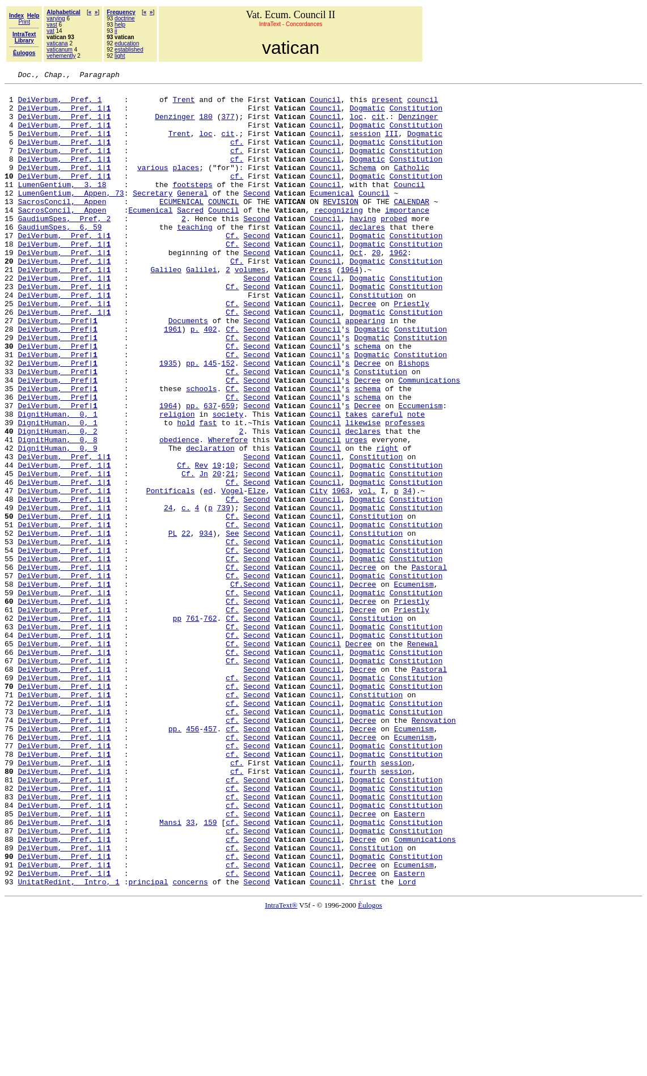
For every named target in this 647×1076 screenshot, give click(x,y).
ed (208, 574)
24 (168, 594)
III (391, 145)
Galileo (165, 308)
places (185, 186)
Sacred (190, 237)
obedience (179, 512)
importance (407, 237)
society (228, 482)
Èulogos (370, 1066)
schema (367, 400)
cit (378, 125)
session (365, 145)
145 (210, 421)
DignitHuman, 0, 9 (57, 523)
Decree (363, 349)
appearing (365, 370)
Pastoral (429, 665)
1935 (168, 421)
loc (356, 125)
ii (116, 31)
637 (210, 472)
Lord (407, 1043)
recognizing (338, 237)
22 (186, 625)
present (387, 104)
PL (172, 625)
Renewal (422, 757)
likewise (362, 492)
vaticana (56, 43)
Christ (363, 1043)
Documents (188, 370)
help (120, 25)
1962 (398, 288)
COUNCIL (223, 227)
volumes (250, 308)
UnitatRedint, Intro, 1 (68, 1043)
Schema (363, 186)
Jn (203, 553)
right (387, 523)
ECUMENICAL (181, 227)
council (422, 104)
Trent (183, 104)
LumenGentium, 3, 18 (62, 206)
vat (50, 31)
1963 (340, 574)
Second (256, 216)
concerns (190, 1043)
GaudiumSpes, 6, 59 (60, 257)
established (129, 49)
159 (210, 972)
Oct (356, 288)
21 (230, 553)
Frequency (121, 12)
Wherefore (228, 512)
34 (407, 574)
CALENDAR (411, 227)
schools (201, 451)
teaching (194, 257)
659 (227, 472)
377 (227, 125)
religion (176, 482)
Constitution (416, 114)
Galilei (201, 308)
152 (227, 421)
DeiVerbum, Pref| (57, 370)
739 (223, 594)
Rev (201, 543)
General (192, 216)
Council (325, 104)
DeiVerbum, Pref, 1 (60, 104)
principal (148, 1043)
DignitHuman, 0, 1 (57, 482)
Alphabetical (63, 12)
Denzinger (174, 125)
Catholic (411, 186)
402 (210, 380)
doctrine (125, 18)
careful (387, 482)
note (416, 482)
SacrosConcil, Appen (62, 227)
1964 (349, 308)
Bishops (413, 421)
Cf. (232, 267)
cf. (236, 155)
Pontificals (170, 574)
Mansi (170, 972)
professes (405, 492)
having (363, 247)
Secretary (152, 216)
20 (376, 288)
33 (190, 972)
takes (356, 482)
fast (208, 492)
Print (24, 22)
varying (55, 18)
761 (192, 727)
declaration (210, 523)
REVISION (340, 227)
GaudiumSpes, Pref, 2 (64, 247)
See (232, 625)
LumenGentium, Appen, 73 (71, 216)
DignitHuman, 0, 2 (57, 502)
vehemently (60, 56)
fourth (363, 900)
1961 (172, 380)
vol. (367, 574)
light (120, 56)
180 (205, 125)
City (318, 574)
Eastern (409, 961)
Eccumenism (420, 472)
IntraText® (281, 1066)
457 (210, 859)
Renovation (434, 849)
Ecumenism (414, 686)
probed (393, 247)
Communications (429, 441)
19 (217, 543)
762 (210, 727)
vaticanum (59, 49)
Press (321, 308)
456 (192, 859)
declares (366, 257)
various (152, 186)
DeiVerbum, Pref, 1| (64, 114)
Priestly (411, 349)
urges (356, 512)
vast (51, 25)
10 (230, 543)
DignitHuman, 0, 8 (57, 512)
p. (195, 380)
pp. (192, 421)
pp (176, 727)
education (127, 43)
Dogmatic (366, 114)
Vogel (232, 574)
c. (186, 594)
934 (205, 625)
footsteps (192, 206)
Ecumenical (332, 216)
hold (185, 492)
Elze (256, 574)
